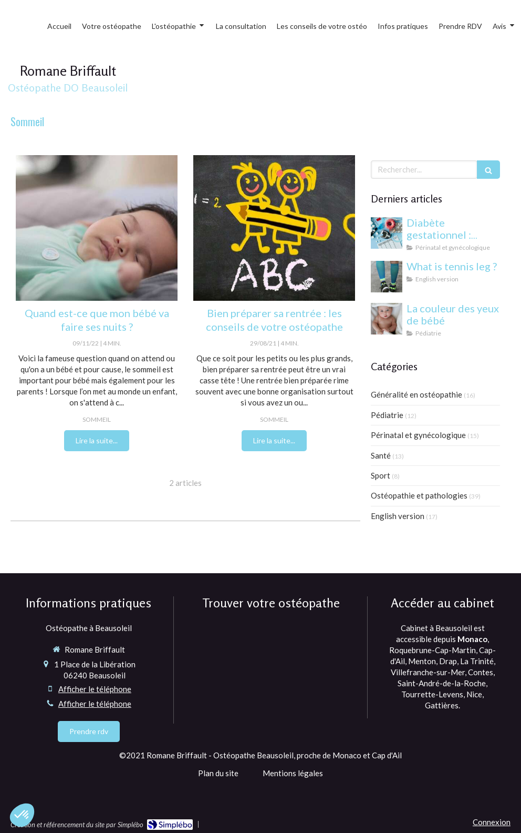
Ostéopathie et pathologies (419, 495)
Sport (380, 475)
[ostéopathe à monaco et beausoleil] (274, 228)
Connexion (491, 822)
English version (397, 516)
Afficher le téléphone (94, 689)
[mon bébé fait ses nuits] (97, 228)
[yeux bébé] (386, 318)
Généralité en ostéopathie (416, 394)
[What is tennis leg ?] (386, 276)
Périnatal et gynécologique (418, 435)
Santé (381, 455)
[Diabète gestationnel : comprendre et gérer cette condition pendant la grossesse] (386, 233)
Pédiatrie (387, 415)
